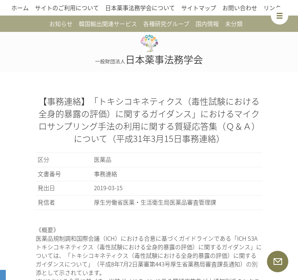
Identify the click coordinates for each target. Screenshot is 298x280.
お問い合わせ (239, 8)
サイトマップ (198, 8)
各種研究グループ (166, 23)
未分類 (234, 23)
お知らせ (61, 23)
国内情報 (207, 23)
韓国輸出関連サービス (108, 23)
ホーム (20, 8)
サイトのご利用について (67, 8)
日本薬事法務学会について (140, 8)
